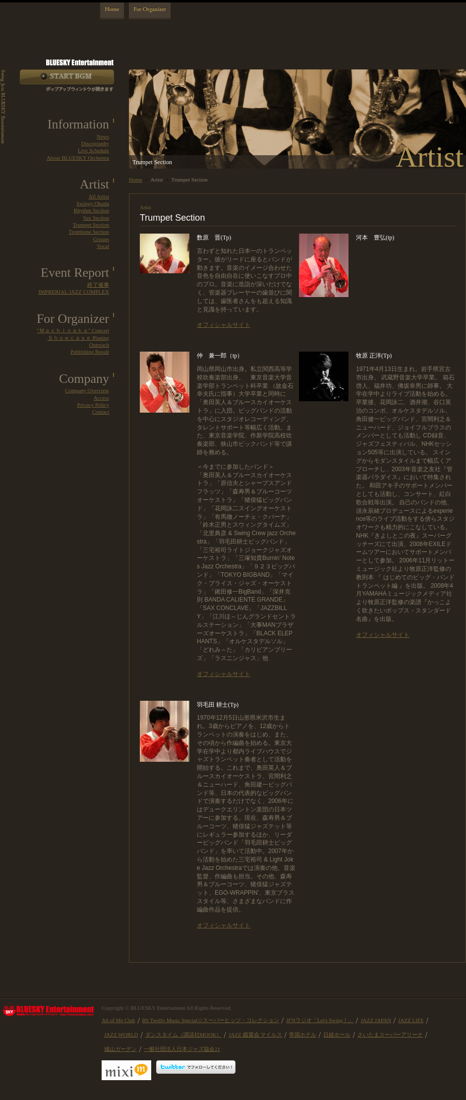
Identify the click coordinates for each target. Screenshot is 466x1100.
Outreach (99, 345)
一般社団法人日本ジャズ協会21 (182, 1049)
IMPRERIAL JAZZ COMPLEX (73, 292)
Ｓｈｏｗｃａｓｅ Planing (78, 338)
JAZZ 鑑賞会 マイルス (255, 1035)
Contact (100, 412)
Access (101, 398)
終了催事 (98, 285)
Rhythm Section (91, 210)
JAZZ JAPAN (375, 1020)
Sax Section (96, 218)
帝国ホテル (302, 1035)
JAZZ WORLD (121, 1035)
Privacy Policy (93, 405)
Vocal (103, 246)
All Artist (99, 196)
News (103, 136)
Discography (95, 143)
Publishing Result (89, 352)
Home (135, 180)
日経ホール (336, 1035)
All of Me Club (118, 1020)
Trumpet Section (91, 225)
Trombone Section (89, 232)
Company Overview (87, 390)
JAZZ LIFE (411, 1020)
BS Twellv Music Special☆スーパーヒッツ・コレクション (211, 1020)
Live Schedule (93, 150)
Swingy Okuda (92, 203)
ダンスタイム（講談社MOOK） (183, 1035)
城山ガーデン (120, 1049)
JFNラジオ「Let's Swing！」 (319, 1020)
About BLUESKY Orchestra (78, 158)
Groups (101, 239)
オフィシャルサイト (223, 324)
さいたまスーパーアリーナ (390, 1035)
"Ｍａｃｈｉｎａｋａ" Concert (73, 330)
